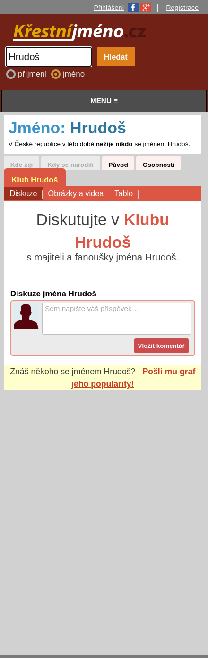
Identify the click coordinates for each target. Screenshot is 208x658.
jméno (74, 73)
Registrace (182, 7)
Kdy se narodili (71, 164)
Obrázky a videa (78, 194)
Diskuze (26, 194)
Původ (118, 164)
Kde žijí (21, 164)
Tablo (126, 194)
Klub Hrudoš (34, 179)
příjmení (33, 73)
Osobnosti (158, 164)
